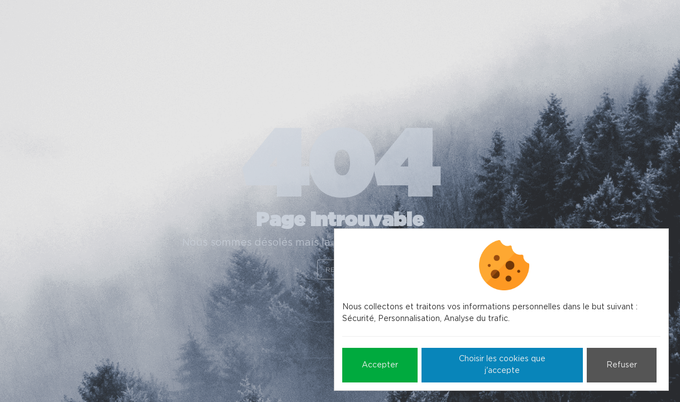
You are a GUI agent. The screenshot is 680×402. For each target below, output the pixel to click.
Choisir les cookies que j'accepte (502, 365)
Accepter (380, 365)
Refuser (621, 365)
